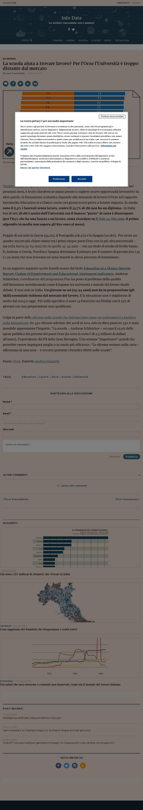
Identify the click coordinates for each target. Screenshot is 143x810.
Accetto (82, 179)
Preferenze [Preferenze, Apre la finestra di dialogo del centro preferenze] (59, 179)
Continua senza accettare (112, 116)
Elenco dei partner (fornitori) (35, 168)
